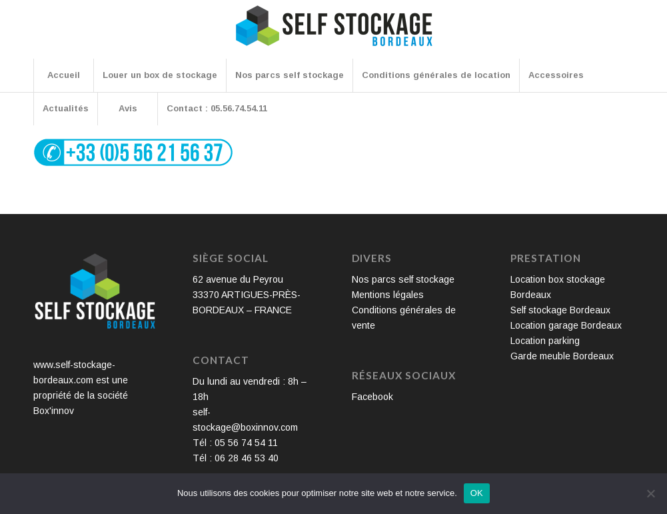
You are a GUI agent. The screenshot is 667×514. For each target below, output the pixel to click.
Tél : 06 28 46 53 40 (236, 458)
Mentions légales (388, 294)
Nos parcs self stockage (403, 279)
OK (476, 493)
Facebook (372, 396)
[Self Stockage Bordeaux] (334, 34)
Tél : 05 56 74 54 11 (235, 442)
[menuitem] (63, 75)
